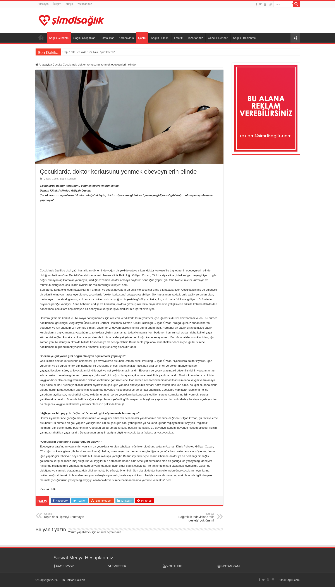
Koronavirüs (126, 38)
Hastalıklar (107, 38)
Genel (55, 178)
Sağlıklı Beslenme (244, 38)
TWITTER (117, 566)
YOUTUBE (172, 566)
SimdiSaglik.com (288, 580)
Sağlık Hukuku (160, 38)
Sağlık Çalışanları (84, 38)
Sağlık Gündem (59, 38)
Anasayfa (43, 3)
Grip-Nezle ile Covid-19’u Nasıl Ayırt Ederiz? (88, 52)
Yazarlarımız (84, 3)
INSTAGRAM (229, 566)
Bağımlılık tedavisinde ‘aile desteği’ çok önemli (192, 517)
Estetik (178, 38)
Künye (69, 3)
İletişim (57, 3)
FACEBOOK (63, 566)
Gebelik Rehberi (218, 38)
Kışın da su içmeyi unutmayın (66, 516)
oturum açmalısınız (109, 532)
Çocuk (142, 38)
